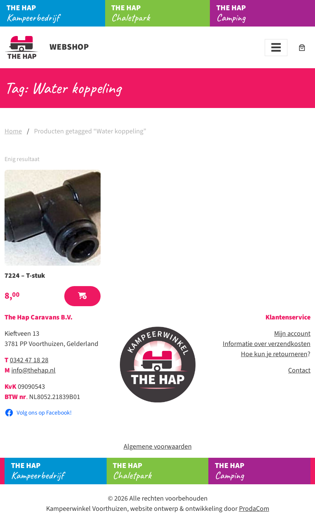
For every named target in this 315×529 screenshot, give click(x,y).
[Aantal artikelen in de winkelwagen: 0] (301, 47)
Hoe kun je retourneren (274, 354)
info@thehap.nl (33, 370)
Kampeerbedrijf (55, 13)
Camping (262, 471)
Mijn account (292, 333)
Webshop (47, 47)
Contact (299, 370)
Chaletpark (160, 13)
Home (13, 131)
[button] (82, 296)
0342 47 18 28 (29, 360)
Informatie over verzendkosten (266, 344)
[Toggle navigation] (276, 47)
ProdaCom (254, 508)
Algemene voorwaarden (158, 446)
